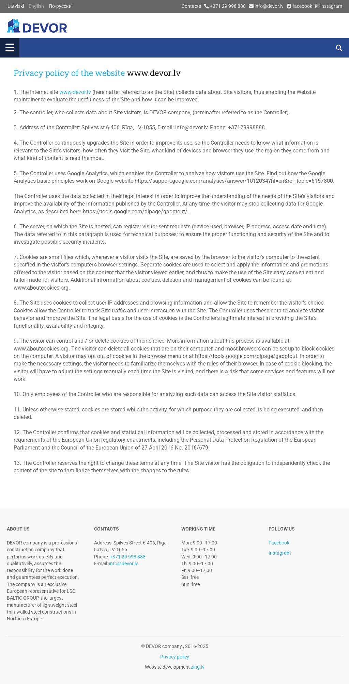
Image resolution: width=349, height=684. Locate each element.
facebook (302, 6)
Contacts (191, 6)
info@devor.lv (269, 6)
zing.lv (197, 667)
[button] (160, 48)
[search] (339, 48)
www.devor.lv (154, 72)
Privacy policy (174, 656)
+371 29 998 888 (228, 6)
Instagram (280, 553)
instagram (331, 6)
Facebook (279, 542)
